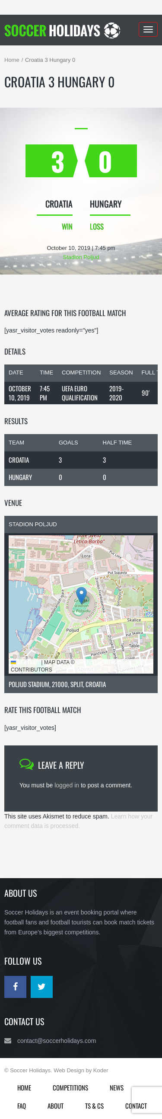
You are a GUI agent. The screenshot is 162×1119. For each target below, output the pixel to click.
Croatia (19, 459)
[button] (81, 595)
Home (11, 60)
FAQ (21, 1105)
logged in (66, 785)
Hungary (20, 477)
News (117, 1087)
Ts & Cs (94, 1105)
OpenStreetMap (99, 662)
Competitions (70, 1087)
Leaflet (25, 662)
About (56, 1105)
